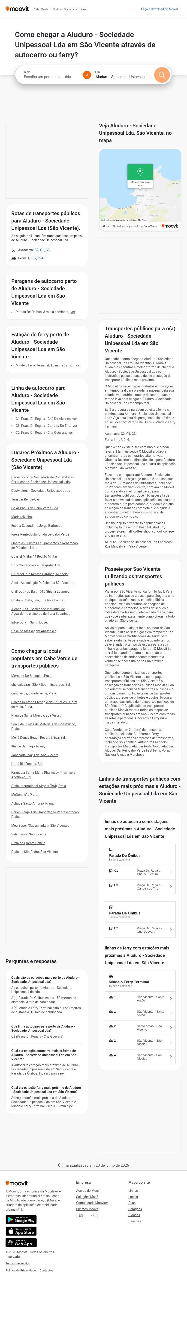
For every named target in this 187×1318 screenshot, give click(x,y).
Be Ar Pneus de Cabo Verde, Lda (34, 508)
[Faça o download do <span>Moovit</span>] (159, 9)
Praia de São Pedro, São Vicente (34, 852)
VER (73, 312)
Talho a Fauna (53, 600)
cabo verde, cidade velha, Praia (33, 693)
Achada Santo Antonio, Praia (32, 803)
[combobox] (51, 76)
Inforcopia (18, 622)
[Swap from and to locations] (87, 75)
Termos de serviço (18, 1263)
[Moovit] (17, 9)
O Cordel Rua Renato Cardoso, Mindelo (39, 574)
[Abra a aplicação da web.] (21, 1242)
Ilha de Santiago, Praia (27, 746)
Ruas (132, 1203)
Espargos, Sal (60, 684)
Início (27, 72)
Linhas (133, 1190)
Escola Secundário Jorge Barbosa (35, 525)
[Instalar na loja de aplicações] (21, 1231)
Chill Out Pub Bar (23, 591)
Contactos (46, 1270)
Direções (134, 1221)
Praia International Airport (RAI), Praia (38, 786)
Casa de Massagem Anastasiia (33, 631)
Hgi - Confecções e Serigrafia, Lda (35, 565)
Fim (97, 72)
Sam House (38, 622)
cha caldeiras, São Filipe (28, 684)
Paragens (135, 1209)
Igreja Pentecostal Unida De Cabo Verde (40, 534)
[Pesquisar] (162, 75)
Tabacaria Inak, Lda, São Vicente (34, 755)
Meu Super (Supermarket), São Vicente (39, 825)
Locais (133, 1197)
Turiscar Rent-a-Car (25, 499)
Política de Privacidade (21, 1270)
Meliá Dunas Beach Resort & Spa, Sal (38, 737)
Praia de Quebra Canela (28, 843)
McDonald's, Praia (24, 795)
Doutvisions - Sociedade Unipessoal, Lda (40, 490)
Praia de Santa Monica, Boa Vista (35, 715)
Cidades (134, 1215)
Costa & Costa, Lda (25, 600)
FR (92, 1215)
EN (81, 1215)
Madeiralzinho (21, 517)
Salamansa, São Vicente (28, 834)
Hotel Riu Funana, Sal (26, 764)
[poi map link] (140, 190)
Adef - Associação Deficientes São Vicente (42, 583)
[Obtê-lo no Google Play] (21, 1219)
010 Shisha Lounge (54, 591)
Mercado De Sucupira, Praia (31, 676)
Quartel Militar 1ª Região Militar (34, 556)
